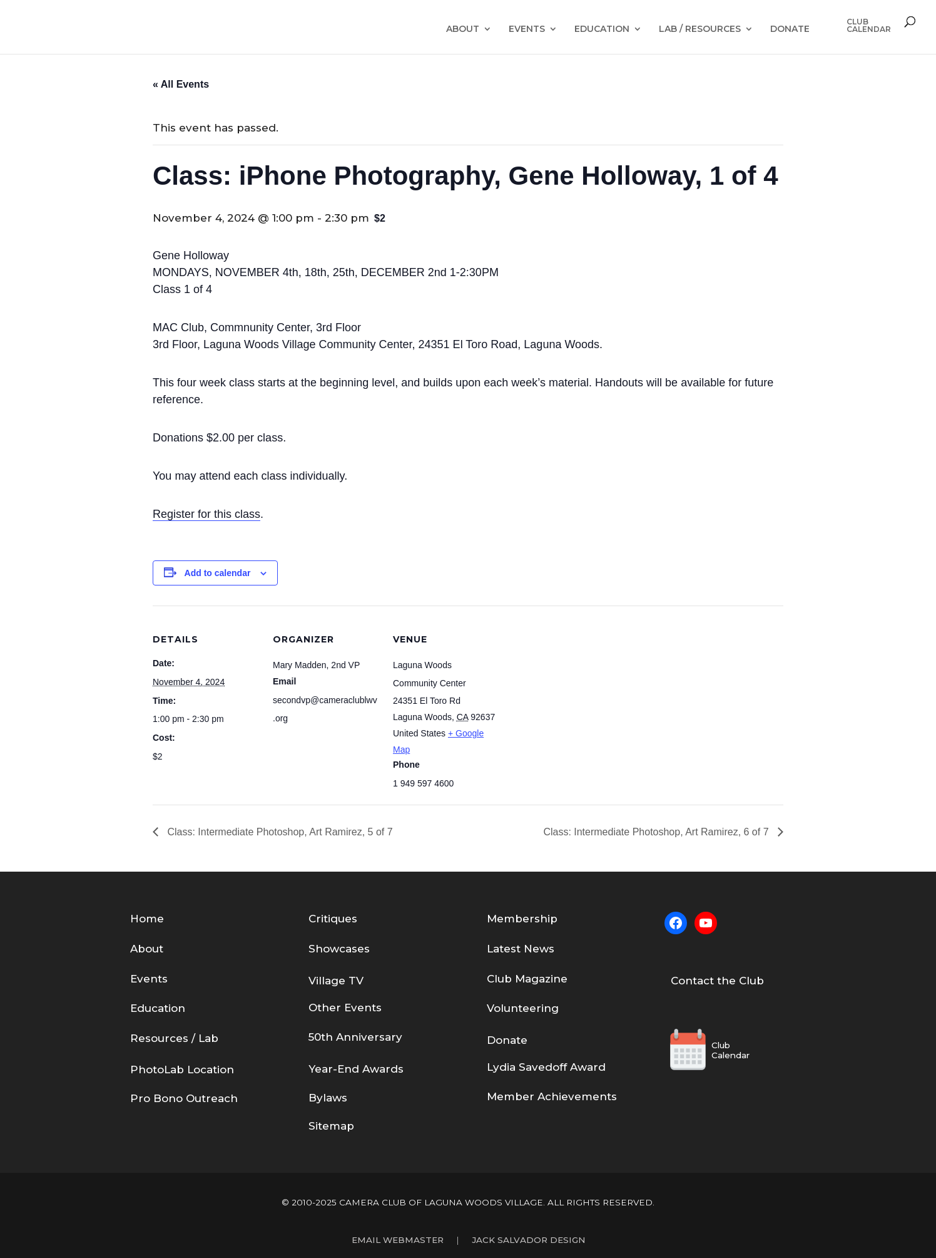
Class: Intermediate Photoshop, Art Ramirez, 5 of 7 (279, 832)
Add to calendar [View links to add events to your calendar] (218, 573)
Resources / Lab (174, 1038)
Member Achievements (552, 1096)
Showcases (339, 948)
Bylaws (327, 1097)
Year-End (335, 1069)
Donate (790, 29)
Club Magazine (527, 978)
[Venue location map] (579, 692)
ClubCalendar (869, 26)
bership (536, 918)
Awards (383, 1069)
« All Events (181, 84)
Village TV (336, 980)
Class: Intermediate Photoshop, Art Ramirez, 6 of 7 (657, 832)
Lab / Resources (700, 29)
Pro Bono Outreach (184, 1098)
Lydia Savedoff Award (546, 1067)
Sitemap (331, 1126)
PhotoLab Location (182, 1069)
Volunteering (523, 1008)
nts (373, 1007)
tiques (340, 918)
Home (147, 918)
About (462, 29)
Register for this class (206, 514)
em (506, 918)
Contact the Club (717, 980)
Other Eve (336, 1007)
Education (601, 29)
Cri (315, 918)
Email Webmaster (398, 1240)
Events (527, 29)
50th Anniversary (355, 1037)
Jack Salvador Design (528, 1240)
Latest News (520, 948)
